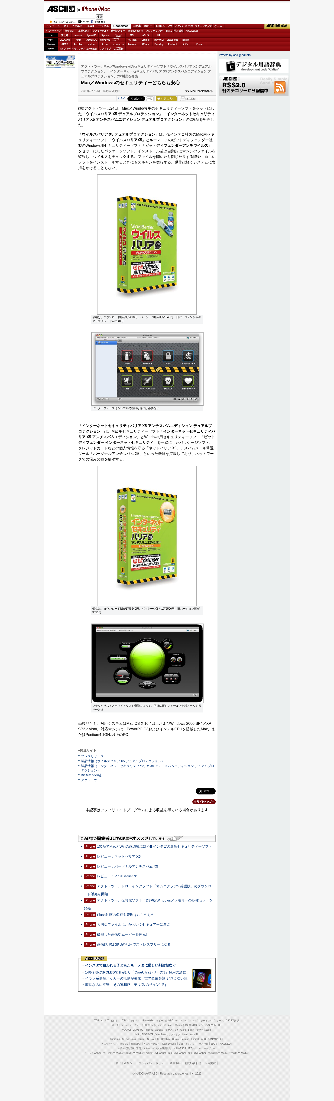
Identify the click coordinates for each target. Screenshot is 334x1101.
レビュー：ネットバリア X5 (119, 856)
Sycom (105, 35)
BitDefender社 (91, 775)
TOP (96, 1020)
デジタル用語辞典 (161, 1048)
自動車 (137, 26)
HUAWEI (159, 40)
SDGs (169, 30)
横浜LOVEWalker (134, 1053)
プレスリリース (92, 756)
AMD (78, 40)
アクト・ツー (91, 780)
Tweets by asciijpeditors (235, 55)
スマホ (189, 26)
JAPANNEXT (91, 48)
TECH (90, 26)
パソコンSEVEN (118, 35)
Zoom (199, 44)
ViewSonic (172, 40)
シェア (121, 97)
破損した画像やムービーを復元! (122, 934)
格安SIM (69, 30)
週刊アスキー (118, 30)
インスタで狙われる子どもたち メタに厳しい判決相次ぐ (130, 965)
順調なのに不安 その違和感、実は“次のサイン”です (126, 985)
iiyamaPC (91, 35)
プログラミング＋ (187, 1043)
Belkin (185, 40)
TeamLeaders (135, 30)
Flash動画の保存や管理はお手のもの (125, 915)
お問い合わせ (193, 1063)
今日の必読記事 (126, 1048)
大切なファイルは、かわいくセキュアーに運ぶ (133, 924)
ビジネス (77, 26)
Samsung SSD (117, 1039)
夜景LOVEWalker (177, 1053)
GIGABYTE (105, 40)
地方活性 (178, 30)
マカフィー (65, 48)
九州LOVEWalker (197, 1053)
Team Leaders (169, 1043)
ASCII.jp (61, 9)
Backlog (159, 44)
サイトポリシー (125, 1063)
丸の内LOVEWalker (218, 1053)
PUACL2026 (191, 30)
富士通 (64, 35)
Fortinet (172, 44)
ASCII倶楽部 (277, 26)
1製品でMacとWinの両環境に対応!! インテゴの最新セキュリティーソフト (154, 846)
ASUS (145, 35)
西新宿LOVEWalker (156, 1053)
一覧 (149, 98)
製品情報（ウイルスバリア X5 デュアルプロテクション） (123, 761)
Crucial (145, 40)
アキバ (179, 26)
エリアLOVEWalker (113, 1053)
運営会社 (175, 1063)
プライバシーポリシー (152, 1063)
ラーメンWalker (93, 1053)
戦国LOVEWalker (239, 1053)
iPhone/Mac (93, 9)
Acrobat (78, 44)
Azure (105, 44)
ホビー (148, 26)
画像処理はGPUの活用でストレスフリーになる (134, 944)
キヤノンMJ (78, 48)
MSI (132, 35)
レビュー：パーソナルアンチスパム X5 (127, 866)
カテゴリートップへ (201, 801)
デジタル (103, 26)
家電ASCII (83, 30)
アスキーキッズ (53, 30)
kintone (92, 44)
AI (59, 26)
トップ (50, 26)
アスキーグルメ (101, 30)
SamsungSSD (116, 39)
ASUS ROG (91, 40)
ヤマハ (185, 44)
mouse (78, 35)
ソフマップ (105, 48)
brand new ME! (190, 1034)
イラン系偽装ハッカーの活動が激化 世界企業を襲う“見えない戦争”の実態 (143, 978)
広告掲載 (210, 1063)
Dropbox (132, 44)
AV (170, 26)
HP (159, 35)
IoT (66, 26)
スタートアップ (203, 26)
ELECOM (65, 40)
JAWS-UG (138, 1030)
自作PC (160, 26)
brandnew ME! (119, 49)
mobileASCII (179, 1048)
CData (145, 44)
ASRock (132, 40)
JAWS (65, 44)
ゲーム (218, 26)
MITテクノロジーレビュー (201, 1048)
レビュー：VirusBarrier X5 (117, 876)
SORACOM (153, 1039)
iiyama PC (161, 1025)
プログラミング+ (154, 30)
